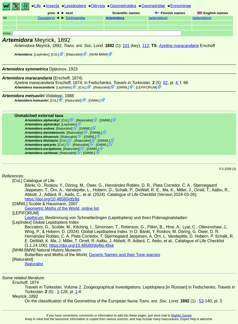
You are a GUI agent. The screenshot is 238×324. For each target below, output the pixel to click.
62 (165, 82)
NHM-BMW (98, 54)
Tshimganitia (75, 18)
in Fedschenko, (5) (122, 82)
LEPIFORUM (146, 87)
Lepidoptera (75, 6)
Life (37, 6)
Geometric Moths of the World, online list (62, 208)
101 (126, 45)
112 (145, 45)
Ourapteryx (46, 18)
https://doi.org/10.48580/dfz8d (52, 199)
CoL (55, 54)
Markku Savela (181, 315)
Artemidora (115, 18)
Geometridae (153, 6)
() (157, 18)
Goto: (92, 33)
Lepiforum (34, 217)
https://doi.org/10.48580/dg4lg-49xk (81, 245)
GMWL (123, 87)
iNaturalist (74, 54)
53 (201, 301)
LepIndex (41, 54)
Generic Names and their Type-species (124, 255)
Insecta (52, 6)
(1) (92, 45)
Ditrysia (98, 6)
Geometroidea (123, 6)
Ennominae (180, 6)
